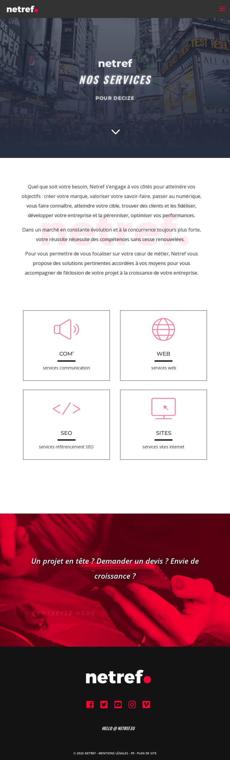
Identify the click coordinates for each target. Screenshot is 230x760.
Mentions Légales (113, 753)
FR (132, 753)
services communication (66, 368)
